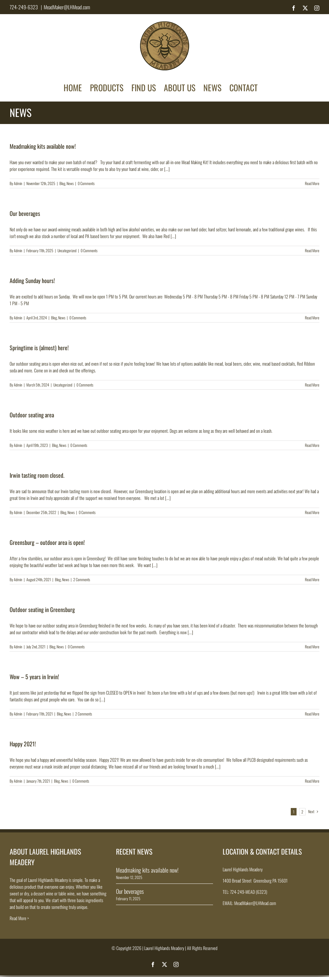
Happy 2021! (23, 744)
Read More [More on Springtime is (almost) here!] (312, 384)
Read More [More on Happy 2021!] (312, 781)
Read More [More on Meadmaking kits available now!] (312, 183)
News (70, 183)
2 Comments (81, 579)
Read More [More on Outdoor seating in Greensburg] (312, 646)
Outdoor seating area (32, 415)
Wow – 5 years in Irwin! (34, 676)
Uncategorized (67, 250)
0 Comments (86, 183)
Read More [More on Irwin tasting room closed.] (312, 512)
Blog (62, 183)
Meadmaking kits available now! (43, 146)
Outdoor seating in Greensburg (42, 609)
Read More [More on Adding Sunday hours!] (312, 317)
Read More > (19, 918)
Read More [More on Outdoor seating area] (312, 445)
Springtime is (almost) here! (39, 347)
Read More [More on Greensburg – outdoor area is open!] (312, 579)
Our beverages (25, 213)
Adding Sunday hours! (32, 280)
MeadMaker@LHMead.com (67, 7)
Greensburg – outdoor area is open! (47, 542)
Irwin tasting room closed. (37, 475)
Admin (18, 183)
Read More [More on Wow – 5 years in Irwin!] (312, 713)
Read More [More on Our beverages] (312, 250)
